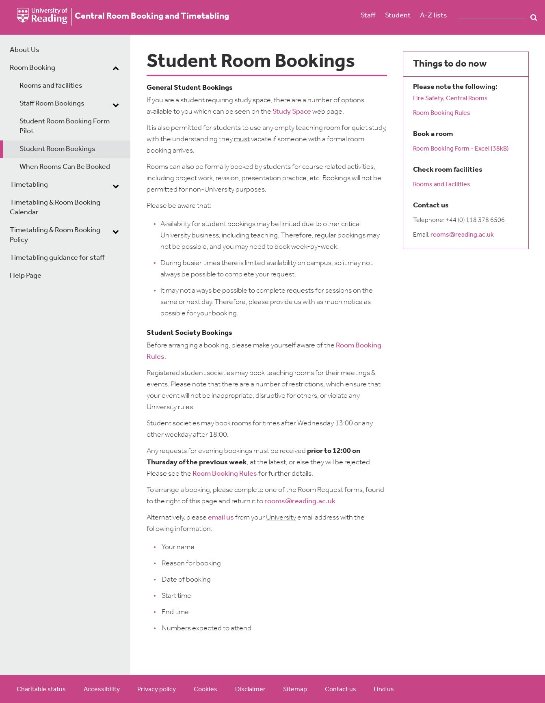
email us (221, 518)
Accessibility (102, 689)
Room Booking (32, 68)
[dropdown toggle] (115, 69)
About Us (24, 50)
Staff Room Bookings (51, 104)
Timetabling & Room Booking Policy (55, 235)
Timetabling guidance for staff (57, 258)
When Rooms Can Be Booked (64, 167)
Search (533, 17)
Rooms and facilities (50, 86)
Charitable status (41, 689)
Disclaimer (250, 689)
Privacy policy (156, 689)
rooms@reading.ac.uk (299, 501)
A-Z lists (433, 15)
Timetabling (29, 185)
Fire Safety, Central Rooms (450, 98)
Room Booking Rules (224, 474)
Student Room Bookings (57, 149)
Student (398, 15)
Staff (368, 15)
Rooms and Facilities (441, 184)
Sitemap (295, 689)
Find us (384, 689)
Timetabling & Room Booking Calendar (55, 207)
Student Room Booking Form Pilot (64, 126)
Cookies (205, 689)
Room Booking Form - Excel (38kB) (461, 149)
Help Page (25, 276)
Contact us (340, 689)
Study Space (291, 112)
